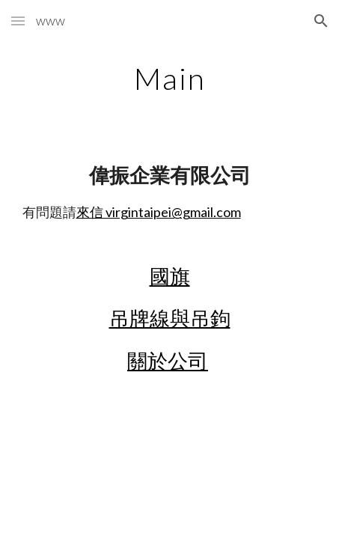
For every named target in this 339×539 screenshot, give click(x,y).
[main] (169, 78)
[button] (18, 20)
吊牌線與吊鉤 (169, 318)
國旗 (170, 276)
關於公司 (167, 361)
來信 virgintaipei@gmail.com (158, 212)
